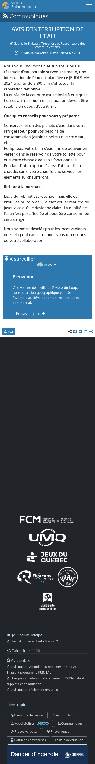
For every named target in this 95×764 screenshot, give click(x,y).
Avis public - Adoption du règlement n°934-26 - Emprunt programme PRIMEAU (42, 669)
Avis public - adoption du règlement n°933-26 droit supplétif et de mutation (45, 681)
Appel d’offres (30, 723)
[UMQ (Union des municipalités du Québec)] (47, 537)
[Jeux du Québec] (48, 557)
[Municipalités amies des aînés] (48, 600)
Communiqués (70, 723)
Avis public (62, 715)
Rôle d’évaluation (69, 740)
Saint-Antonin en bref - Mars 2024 (35, 641)
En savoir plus (30, 313)
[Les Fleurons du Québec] (35, 576)
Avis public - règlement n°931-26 (34, 689)
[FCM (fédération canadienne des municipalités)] (48, 519)
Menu (89, 5)
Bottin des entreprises (28, 740)
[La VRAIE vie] (68, 576)
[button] (91, 331)
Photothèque (57, 732)
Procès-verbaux (24, 732)
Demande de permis (27, 715)
